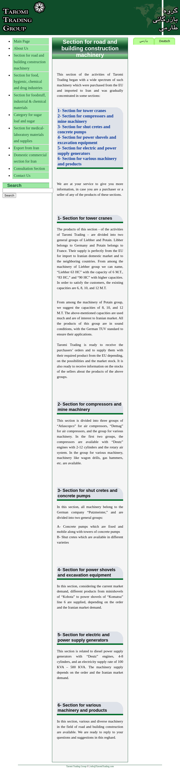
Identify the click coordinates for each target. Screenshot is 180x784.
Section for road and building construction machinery (29, 61)
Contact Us (22, 176)
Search (14, 185)
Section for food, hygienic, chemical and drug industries (28, 81)
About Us (21, 48)
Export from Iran (26, 148)
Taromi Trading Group (76, 766)
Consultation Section (29, 169)
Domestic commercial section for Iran (30, 158)
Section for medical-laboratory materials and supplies (29, 134)
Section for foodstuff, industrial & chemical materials (30, 101)
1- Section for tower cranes (82, 110)
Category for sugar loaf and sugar (28, 118)
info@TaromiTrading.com (102, 766)
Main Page (22, 41)
